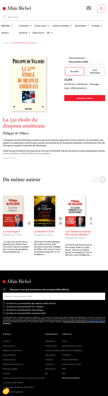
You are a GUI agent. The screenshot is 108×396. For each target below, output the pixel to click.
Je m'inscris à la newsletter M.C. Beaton (25, 287)
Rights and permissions (13, 344)
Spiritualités (50, 335)
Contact (6, 321)
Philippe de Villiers (16, 133)
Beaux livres (50, 349)
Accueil (5, 43)
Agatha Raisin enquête (72, 326)
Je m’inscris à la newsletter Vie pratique (24, 290)
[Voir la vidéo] (29, 223)
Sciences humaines (53, 330)
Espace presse (9, 340)
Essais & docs (51, 326)
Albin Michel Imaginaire (13, 372)
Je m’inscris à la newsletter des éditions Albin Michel (31, 283)
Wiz (63, 353)
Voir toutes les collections (71, 358)
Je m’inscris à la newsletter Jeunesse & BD (26, 293)
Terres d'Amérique (70, 340)
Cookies (6, 353)
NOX (64, 349)
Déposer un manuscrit (12, 330)
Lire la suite (11, 158)
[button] (6, 391)
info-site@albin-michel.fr (96, 300)
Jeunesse (49, 344)
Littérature (50, 321)
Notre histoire (9, 326)
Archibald (66, 335)
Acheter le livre (84, 98)
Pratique (49, 340)
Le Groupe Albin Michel (13, 363)
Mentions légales (10, 349)
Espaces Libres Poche (71, 344)
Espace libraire (9, 335)
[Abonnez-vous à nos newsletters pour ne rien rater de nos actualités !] (87, 8)
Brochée (74, 71)
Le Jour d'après (11, 231)
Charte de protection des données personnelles (24, 358)
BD (46, 353)
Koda (64, 321)
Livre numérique (95, 71)
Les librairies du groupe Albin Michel (18, 367)
